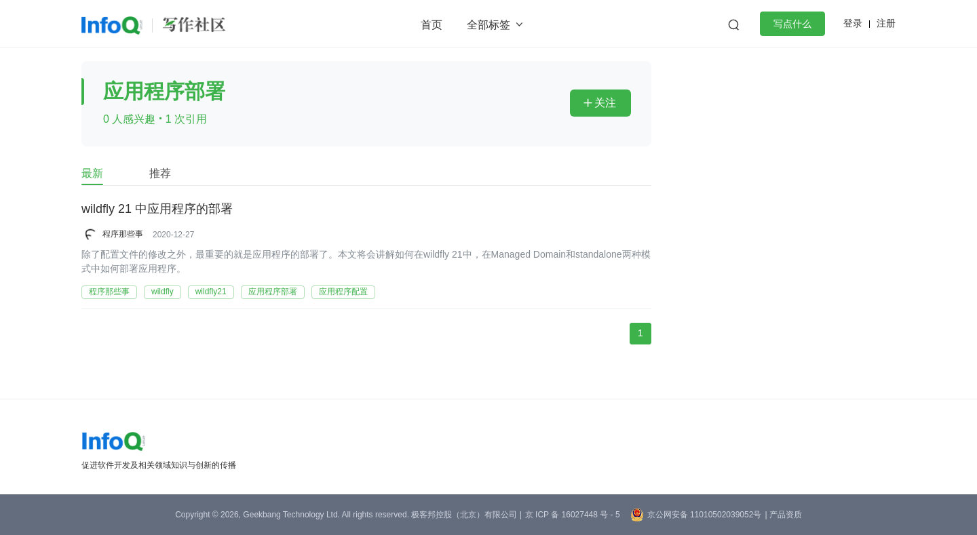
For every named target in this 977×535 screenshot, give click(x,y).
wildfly (162, 291)
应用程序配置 (343, 291)
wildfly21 (211, 291)
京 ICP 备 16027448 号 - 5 (572, 514)
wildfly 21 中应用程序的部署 (157, 209)
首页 (431, 25)
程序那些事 (122, 234)
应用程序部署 (272, 291)
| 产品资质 (783, 514)
